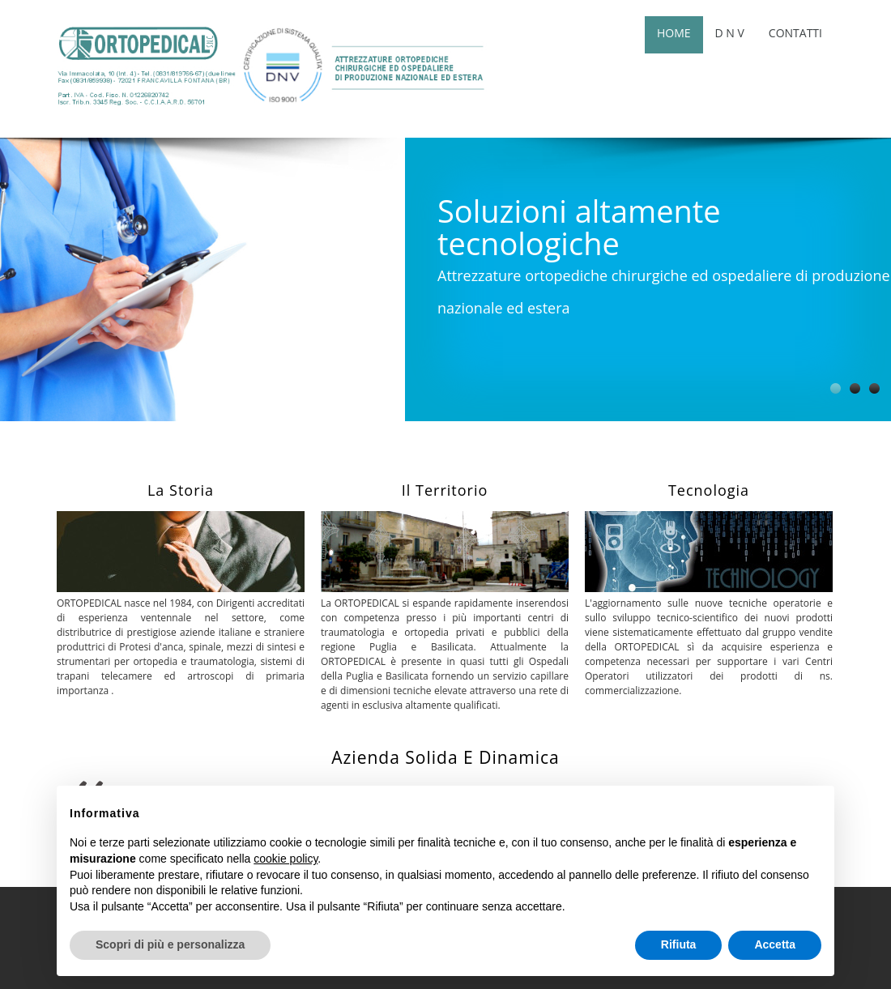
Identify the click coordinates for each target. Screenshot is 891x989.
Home (674, 32)
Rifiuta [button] (679, 944)
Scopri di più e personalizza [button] (170, 944)
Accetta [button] (774, 944)
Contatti (795, 32)
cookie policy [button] (286, 858)
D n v (729, 32)
